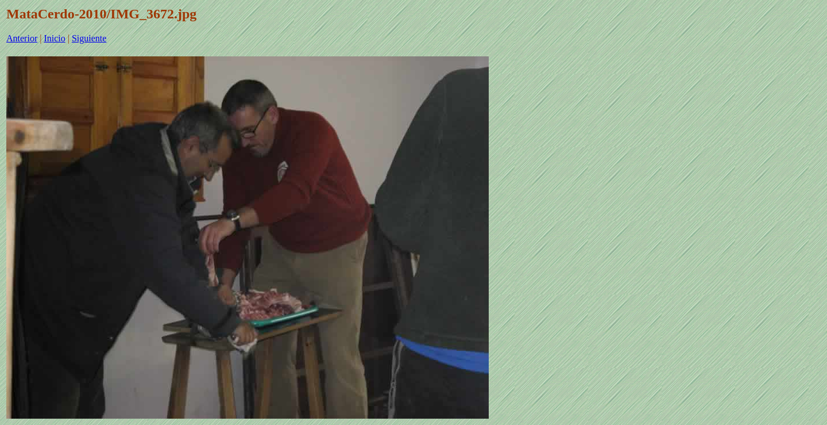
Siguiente (89, 38)
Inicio (54, 38)
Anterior (21, 38)
